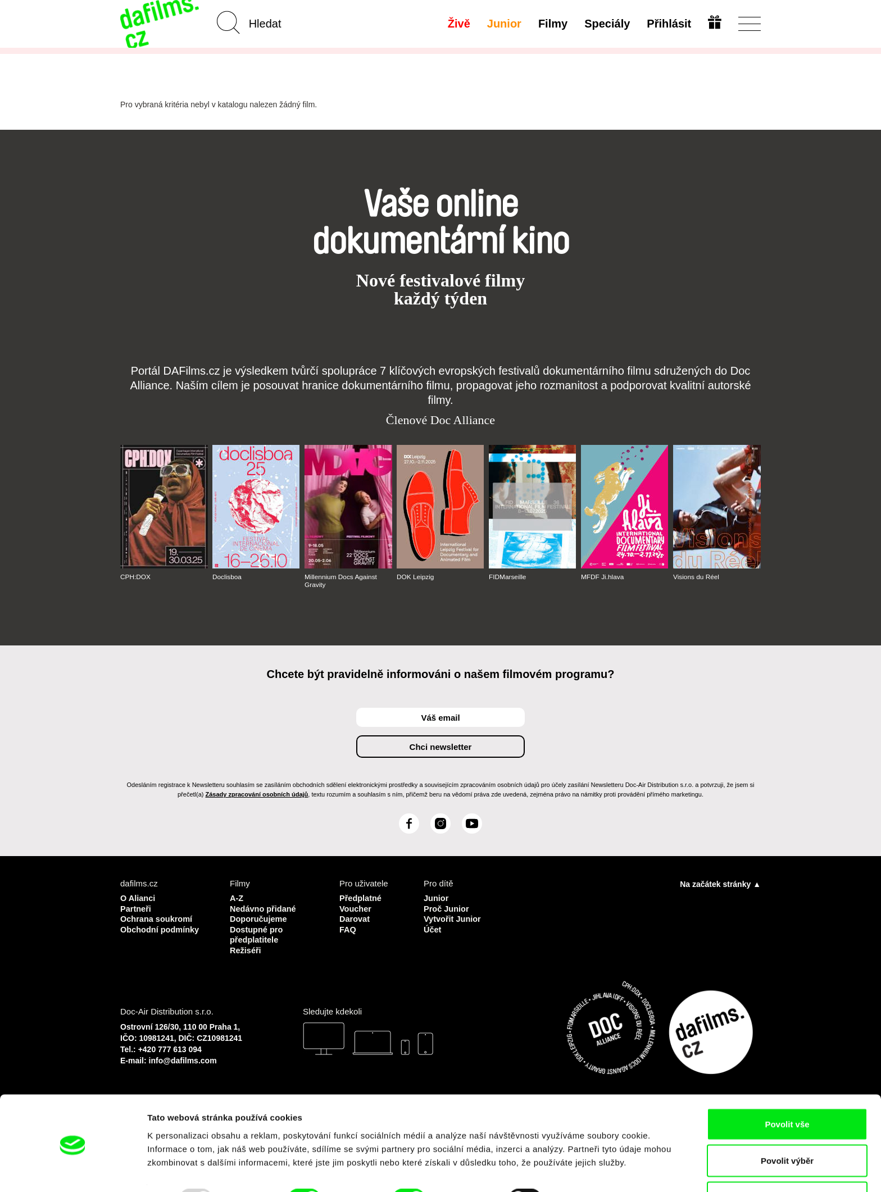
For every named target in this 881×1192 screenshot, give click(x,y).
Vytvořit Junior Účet (453, 923)
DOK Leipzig (415, 577)
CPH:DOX (135, 577)
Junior (504, 23)
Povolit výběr (787, 1125)
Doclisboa (227, 577)
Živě (458, 23)
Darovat (355, 918)
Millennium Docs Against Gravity (341, 581)
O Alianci (138, 898)
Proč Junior (447, 908)
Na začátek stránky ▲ (720, 884)
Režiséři (246, 948)
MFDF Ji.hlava (602, 577)
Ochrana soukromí (157, 918)
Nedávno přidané (264, 908)
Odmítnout (787, 1162)
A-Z (237, 898)
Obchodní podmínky (161, 928)
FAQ (348, 928)
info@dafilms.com (183, 1058)
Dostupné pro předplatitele (257, 933)
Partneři (136, 908)
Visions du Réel (696, 577)
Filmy (552, 23)
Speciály (606, 23)
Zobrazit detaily (593, 1163)
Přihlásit (668, 23)
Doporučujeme (259, 918)
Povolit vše (787, 1088)
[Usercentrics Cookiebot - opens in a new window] (73, 1170)
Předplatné (361, 898)
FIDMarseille (507, 577)
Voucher (356, 908)
